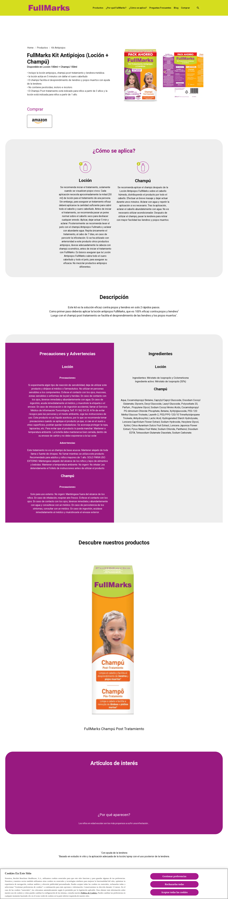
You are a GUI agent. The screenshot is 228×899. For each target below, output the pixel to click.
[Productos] (98, 8)
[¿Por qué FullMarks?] (116, 8)
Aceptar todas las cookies (174, 895)
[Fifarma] (39, 121)
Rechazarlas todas (174, 887)
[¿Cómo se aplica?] (138, 8)
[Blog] (176, 8)
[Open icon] (198, 8)
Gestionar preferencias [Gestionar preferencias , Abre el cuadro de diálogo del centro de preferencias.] (174, 879)
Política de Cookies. (89, 896)
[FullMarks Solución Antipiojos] (49, 8)
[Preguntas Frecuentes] (160, 8)
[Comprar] (185, 8)
